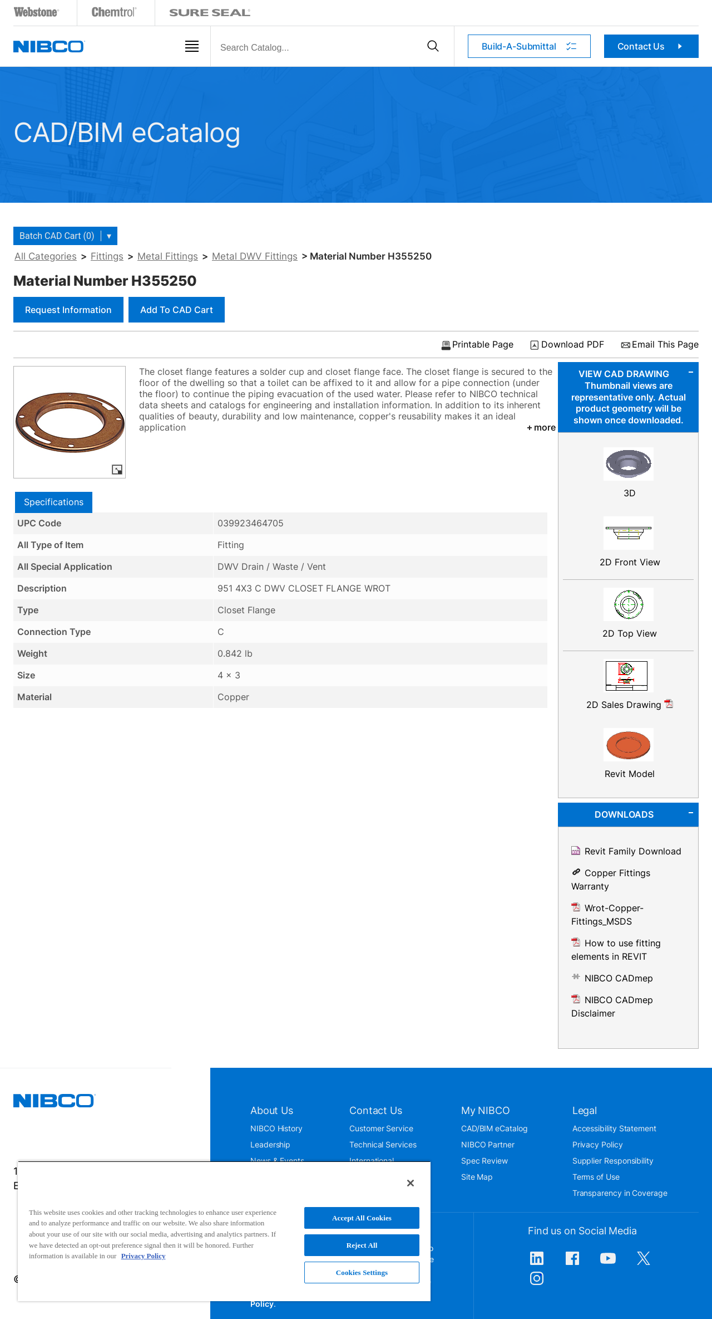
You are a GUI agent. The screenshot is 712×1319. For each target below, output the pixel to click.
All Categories (45, 256)
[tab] (53, 502)
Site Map (477, 1176)
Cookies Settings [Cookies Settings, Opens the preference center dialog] (362, 1272)
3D (630, 493)
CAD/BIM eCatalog (494, 1128)
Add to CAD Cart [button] (176, 309)
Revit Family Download (633, 851)
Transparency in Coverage (620, 1193)
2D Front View (630, 562)
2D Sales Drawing (629, 704)
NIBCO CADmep (619, 978)
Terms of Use (596, 1176)
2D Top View (629, 633)
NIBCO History (276, 1128)
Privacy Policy (597, 1144)
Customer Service (381, 1128)
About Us (271, 1110)
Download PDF (572, 345)
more (540, 427)
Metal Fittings (167, 256)
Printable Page (482, 345)
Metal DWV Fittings (255, 256)
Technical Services (383, 1144)
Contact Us (651, 46)
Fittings (107, 256)
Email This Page (665, 345)
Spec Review (484, 1160)
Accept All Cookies (362, 1218)
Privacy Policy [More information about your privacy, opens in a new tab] (143, 1256)
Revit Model (630, 773)
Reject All (362, 1245)
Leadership (270, 1144)
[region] (224, 1231)
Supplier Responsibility (613, 1160)
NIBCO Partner (488, 1144)
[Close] (410, 1183)
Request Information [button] (68, 309)
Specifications (53, 501)
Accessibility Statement (614, 1128)
